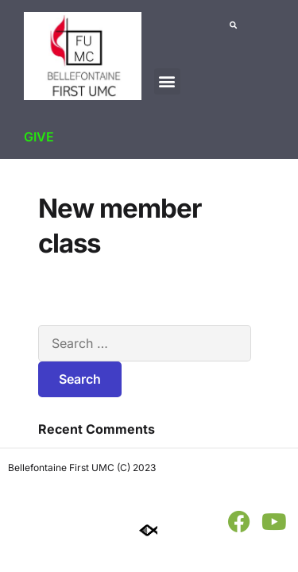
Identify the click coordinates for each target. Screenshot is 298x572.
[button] (167, 81)
